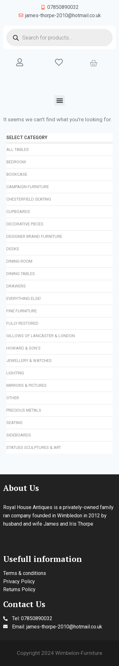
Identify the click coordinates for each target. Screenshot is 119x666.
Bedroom (16, 161)
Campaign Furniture (27, 186)
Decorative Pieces (24, 224)
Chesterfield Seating (28, 199)
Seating (14, 422)
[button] (59, 100)
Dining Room (19, 261)
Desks (12, 248)
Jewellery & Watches (29, 360)
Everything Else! (23, 298)
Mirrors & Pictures (26, 385)
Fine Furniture (21, 310)
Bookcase (16, 174)
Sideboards (18, 435)
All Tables (17, 149)
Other (12, 397)
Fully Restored (22, 323)
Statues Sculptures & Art (33, 447)
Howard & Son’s (23, 348)
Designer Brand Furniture (34, 236)
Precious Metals (23, 410)
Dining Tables (20, 273)
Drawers (16, 286)
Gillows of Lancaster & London (40, 335)
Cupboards (18, 211)
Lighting (15, 373)
